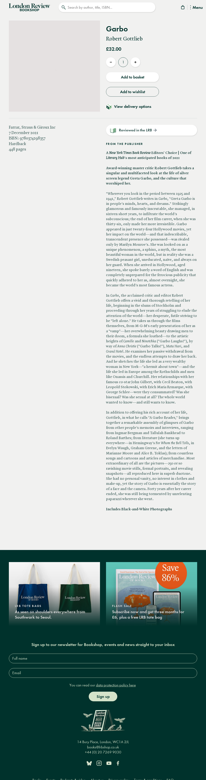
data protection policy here (116, 685)
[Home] (29, 7)
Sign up (103, 696)
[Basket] (183, 8)
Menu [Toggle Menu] (196, 8)
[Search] (107, 7)
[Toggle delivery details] (131, 106)
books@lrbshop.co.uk (103, 747)
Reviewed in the (135, 130)
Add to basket (132, 77)
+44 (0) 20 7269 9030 (103, 752)
